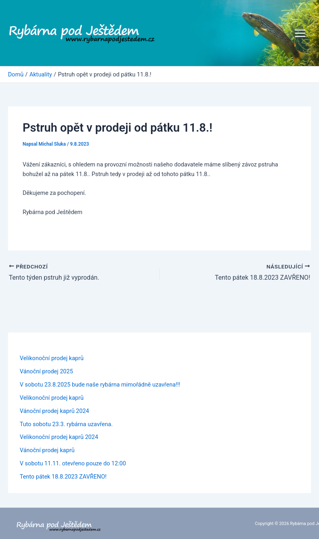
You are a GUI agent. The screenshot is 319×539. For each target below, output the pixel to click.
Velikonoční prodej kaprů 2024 (59, 437)
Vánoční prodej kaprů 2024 (54, 411)
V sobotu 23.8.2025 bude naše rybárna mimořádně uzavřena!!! (100, 384)
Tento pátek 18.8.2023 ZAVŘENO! (63, 476)
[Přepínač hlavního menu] (300, 33)
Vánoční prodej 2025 (46, 371)
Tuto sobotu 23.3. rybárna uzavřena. (66, 424)
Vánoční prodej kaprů (47, 450)
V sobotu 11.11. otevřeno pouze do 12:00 (73, 463)
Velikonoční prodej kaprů (52, 358)
